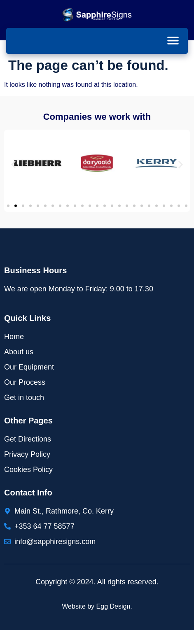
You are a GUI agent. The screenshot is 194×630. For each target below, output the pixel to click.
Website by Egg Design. (97, 606)
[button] (173, 40)
